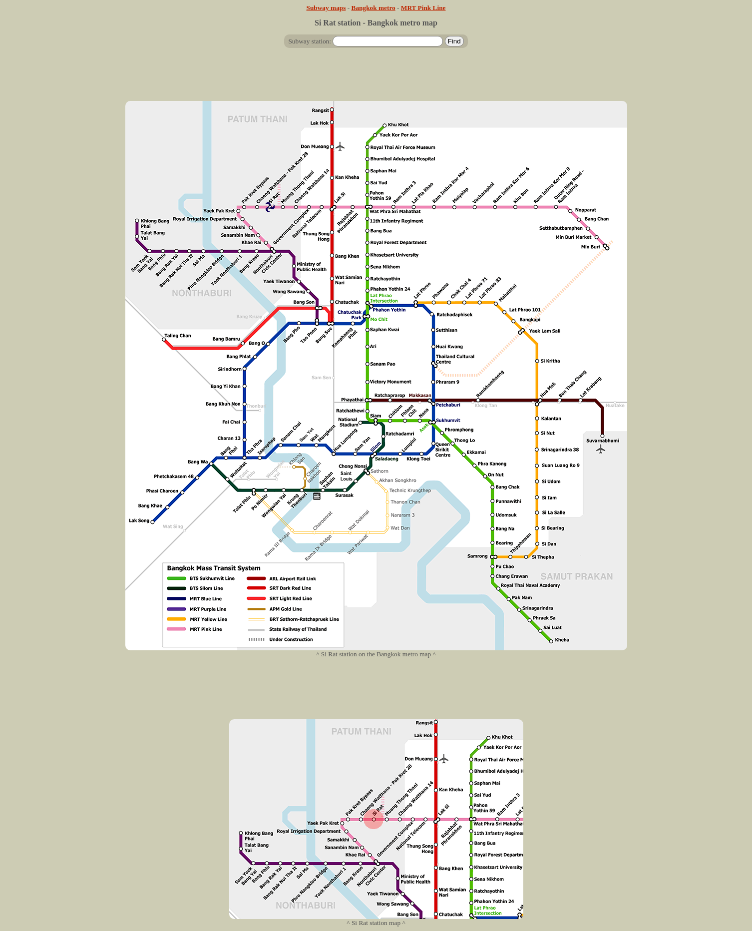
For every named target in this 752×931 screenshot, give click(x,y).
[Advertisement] (376, 78)
